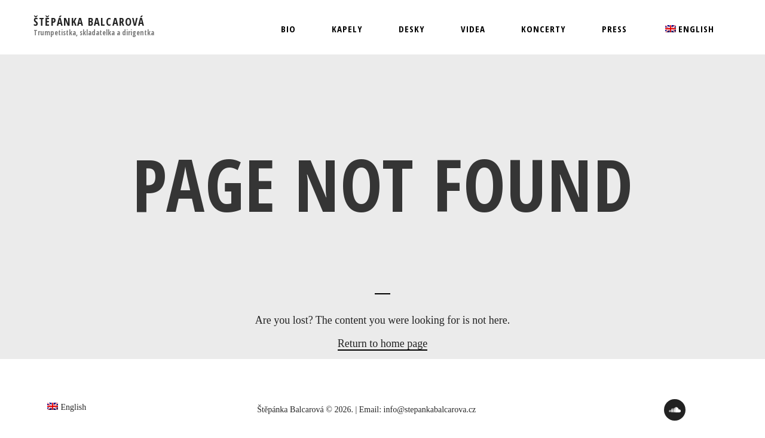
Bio (288, 29)
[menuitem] (688, 29)
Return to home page (382, 343)
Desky (412, 29)
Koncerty (543, 29)
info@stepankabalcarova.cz (430, 409)
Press (614, 29)
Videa (473, 29)
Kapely (347, 29)
